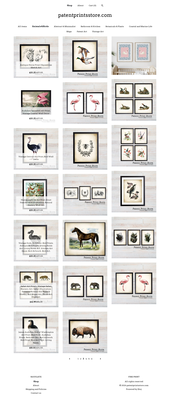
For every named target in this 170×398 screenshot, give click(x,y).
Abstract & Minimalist (65, 26)
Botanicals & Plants (115, 26)
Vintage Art (98, 31)
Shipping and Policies (36, 389)
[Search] (102, 5)
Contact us (36, 393)
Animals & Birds (40, 26)
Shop (69, 5)
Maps (69, 31)
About (80, 5)
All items (22, 26)
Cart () (92, 5)
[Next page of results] (100, 359)
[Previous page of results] (70, 359)
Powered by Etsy (134, 389)
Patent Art (82, 31)
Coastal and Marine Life (140, 26)
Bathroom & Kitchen (90, 26)
